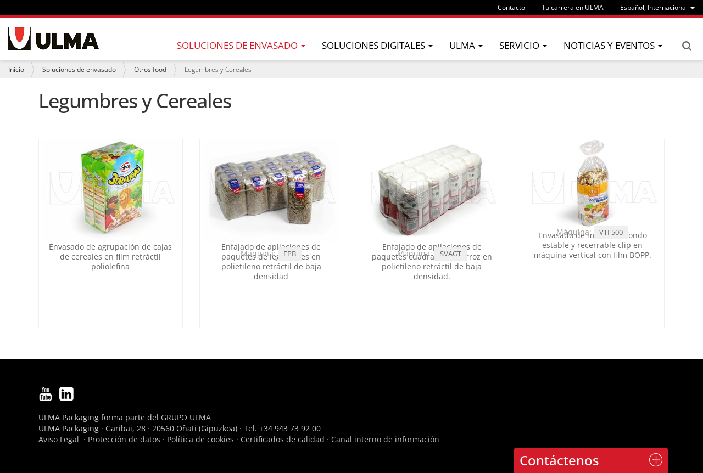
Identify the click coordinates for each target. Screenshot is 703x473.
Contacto (511, 7)
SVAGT (450, 253)
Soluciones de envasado (79, 69)
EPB (289, 253)
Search (686, 46)
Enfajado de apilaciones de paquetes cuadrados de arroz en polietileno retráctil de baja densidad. (432, 261)
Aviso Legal (58, 439)
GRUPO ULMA (186, 417)
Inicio (16, 69)
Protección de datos (124, 439)
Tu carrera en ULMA (573, 7)
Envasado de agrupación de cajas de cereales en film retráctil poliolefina (110, 256)
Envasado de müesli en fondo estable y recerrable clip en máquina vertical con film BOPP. (592, 245)
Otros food (150, 69)
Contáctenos (559, 460)
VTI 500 (611, 232)
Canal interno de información (385, 439)
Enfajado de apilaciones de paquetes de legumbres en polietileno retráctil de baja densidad (271, 261)
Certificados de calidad (283, 439)
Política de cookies (200, 439)
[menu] (657, 7)
